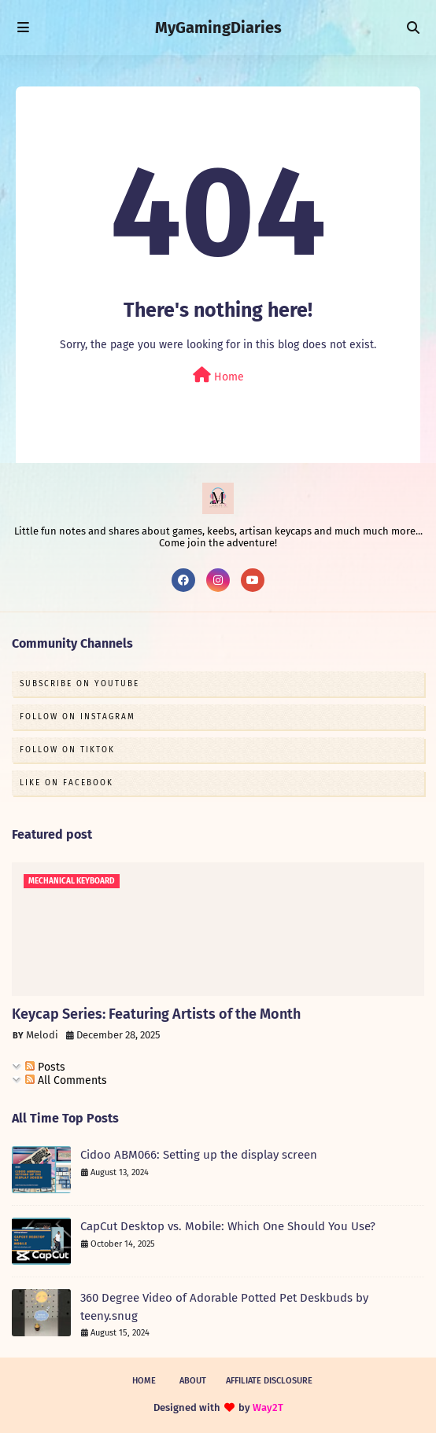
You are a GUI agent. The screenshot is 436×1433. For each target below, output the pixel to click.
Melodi (42, 1035)
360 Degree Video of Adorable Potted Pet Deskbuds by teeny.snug (224, 1307)
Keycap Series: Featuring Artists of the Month (156, 1014)
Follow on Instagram (77, 717)
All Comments (66, 1080)
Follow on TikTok (67, 750)
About (192, 1381)
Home (218, 375)
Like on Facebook (66, 783)
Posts (45, 1067)
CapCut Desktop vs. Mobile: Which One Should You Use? (227, 1226)
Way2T (268, 1407)
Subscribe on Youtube (79, 684)
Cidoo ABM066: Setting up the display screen (198, 1155)
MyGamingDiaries (218, 27)
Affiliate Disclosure (269, 1381)
